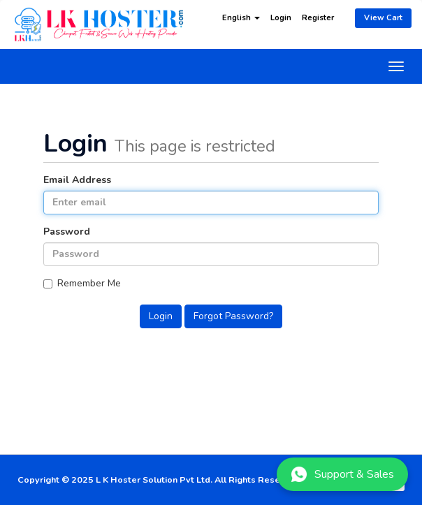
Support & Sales (342, 474)
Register (318, 18)
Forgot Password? (233, 316)
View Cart (383, 18)
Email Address (77, 179)
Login (280, 18)
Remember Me (82, 283)
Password (66, 231)
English (241, 18)
